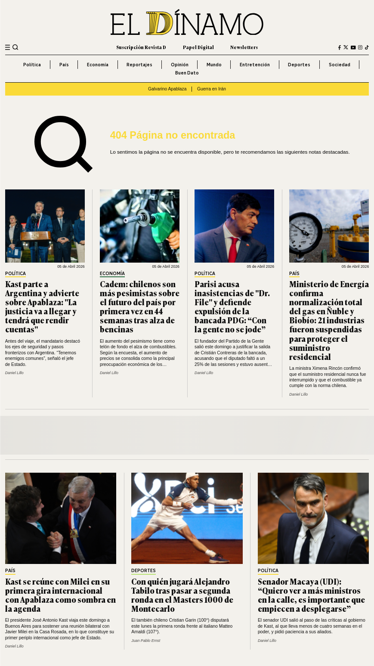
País (64, 64)
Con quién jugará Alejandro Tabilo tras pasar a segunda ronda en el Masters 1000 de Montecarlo (182, 595)
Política (32, 64)
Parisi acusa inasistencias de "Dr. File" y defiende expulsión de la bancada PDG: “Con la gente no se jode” (232, 306)
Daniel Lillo (14, 373)
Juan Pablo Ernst (145, 640)
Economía (97, 64)
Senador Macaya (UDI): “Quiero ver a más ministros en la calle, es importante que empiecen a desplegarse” (311, 595)
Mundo (214, 64)
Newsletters (244, 47)
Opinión (180, 64)
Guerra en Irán (211, 89)
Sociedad (339, 64)
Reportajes (139, 64)
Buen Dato (187, 72)
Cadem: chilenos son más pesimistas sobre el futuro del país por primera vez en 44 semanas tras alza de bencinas (139, 306)
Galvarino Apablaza (167, 89)
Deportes (299, 64)
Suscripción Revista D (141, 47)
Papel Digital (198, 47)
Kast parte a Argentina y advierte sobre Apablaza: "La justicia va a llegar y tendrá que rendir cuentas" (42, 306)
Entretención (255, 64)
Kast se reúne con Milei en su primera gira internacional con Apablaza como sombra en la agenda (60, 595)
